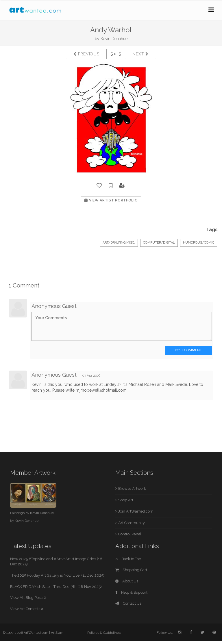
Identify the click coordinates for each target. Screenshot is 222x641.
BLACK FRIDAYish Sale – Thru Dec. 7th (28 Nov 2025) (56, 586)
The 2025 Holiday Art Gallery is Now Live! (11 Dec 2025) (57, 575)
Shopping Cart (131, 570)
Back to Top (128, 559)
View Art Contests (26, 609)
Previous (86, 54)
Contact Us (128, 603)
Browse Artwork (132, 488)
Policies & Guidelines (104, 633)
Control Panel (129, 534)
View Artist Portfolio (111, 200)
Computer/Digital (159, 242)
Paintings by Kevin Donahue (32, 513)
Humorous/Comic (198, 242)
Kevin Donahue (114, 38)
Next (140, 54)
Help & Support (131, 592)
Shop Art (125, 500)
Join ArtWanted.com (135, 511)
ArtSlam (57, 633)
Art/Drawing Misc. (119, 242)
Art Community (131, 523)
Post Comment (188, 350)
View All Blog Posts (28, 597)
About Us (126, 581)
